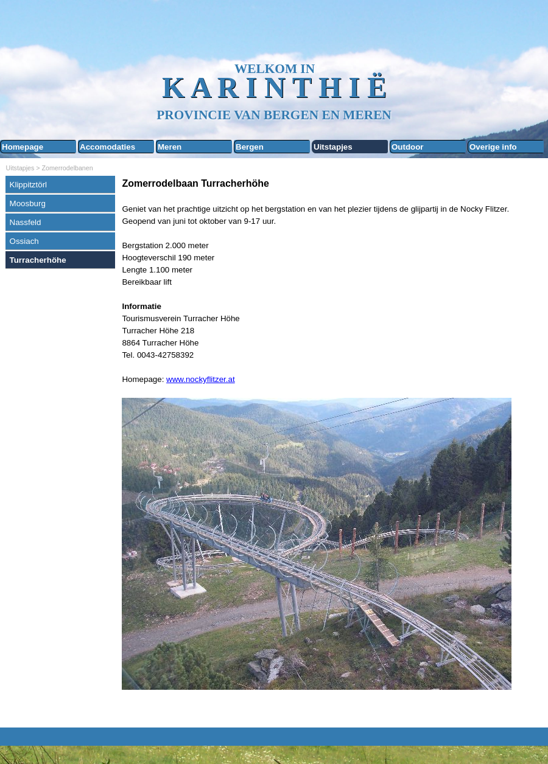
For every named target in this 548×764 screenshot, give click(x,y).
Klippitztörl (28, 184)
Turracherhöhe (38, 260)
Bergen (250, 146)
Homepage (22, 146)
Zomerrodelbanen (67, 168)
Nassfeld (25, 222)
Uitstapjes (333, 146)
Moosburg (28, 203)
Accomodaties (107, 146)
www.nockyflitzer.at (200, 379)
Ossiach (24, 241)
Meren (169, 146)
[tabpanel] (332, 449)
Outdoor (408, 146)
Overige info (493, 146)
